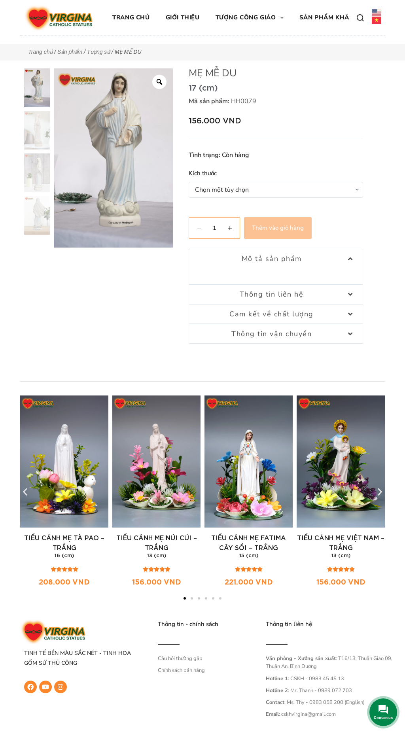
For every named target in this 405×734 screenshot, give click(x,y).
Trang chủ (131, 17)
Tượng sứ (98, 52)
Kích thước (203, 173)
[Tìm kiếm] (360, 17)
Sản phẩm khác (326, 17)
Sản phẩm (69, 52)
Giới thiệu (183, 17)
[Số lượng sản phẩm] (214, 228)
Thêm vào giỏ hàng (278, 228)
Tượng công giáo (251, 18)
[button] (25, 492)
